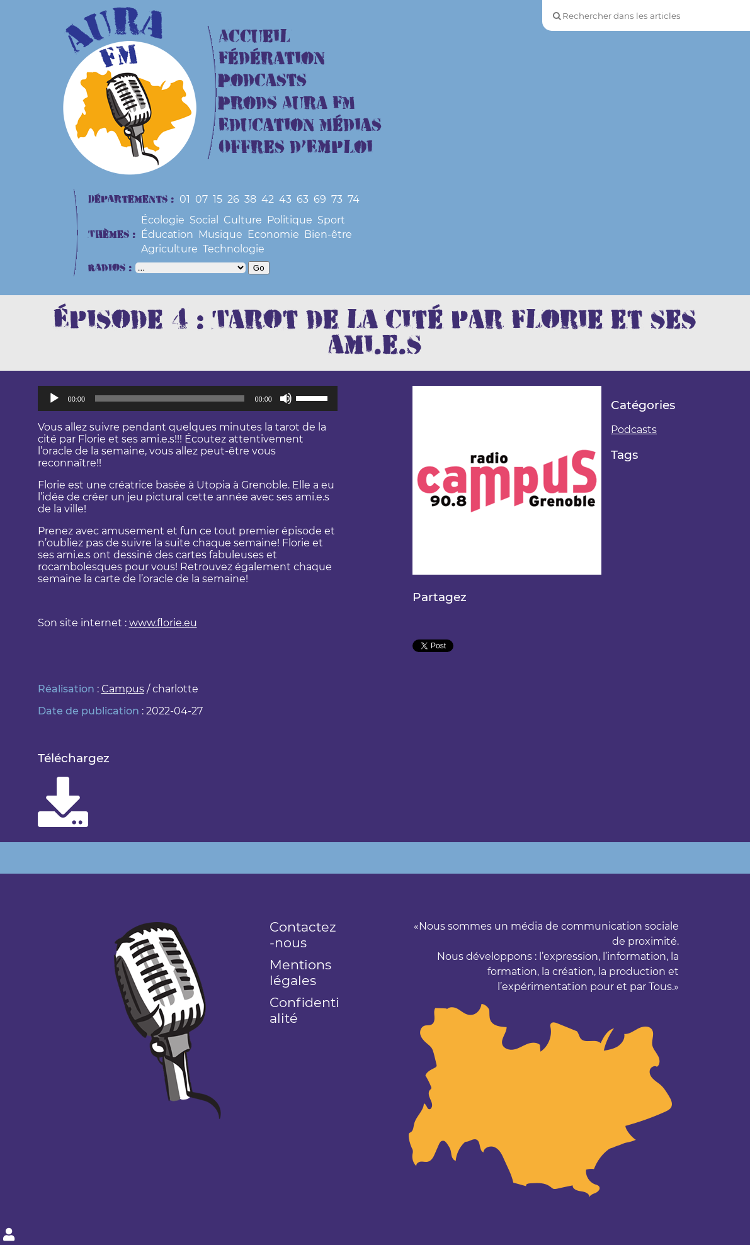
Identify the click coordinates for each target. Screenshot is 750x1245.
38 (250, 199)
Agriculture (169, 249)
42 (267, 199)
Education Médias (300, 126)
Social (204, 220)
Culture (243, 220)
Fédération (272, 59)
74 (354, 199)
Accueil (254, 37)
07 (201, 199)
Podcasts (263, 81)
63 (303, 199)
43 (285, 199)
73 (337, 199)
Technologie (233, 249)
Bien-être (328, 234)
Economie (273, 234)
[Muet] (286, 398)
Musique (220, 234)
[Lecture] (54, 398)
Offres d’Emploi (296, 148)
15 (217, 199)
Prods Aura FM (287, 104)
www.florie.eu (163, 623)
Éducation (167, 234)
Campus (122, 689)
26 (233, 199)
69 (320, 199)
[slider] (169, 398)
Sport (331, 220)
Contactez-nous (303, 934)
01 (184, 199)
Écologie (163, 220)
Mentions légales (300, 972)
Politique (289, 220)
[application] (188, 398)
